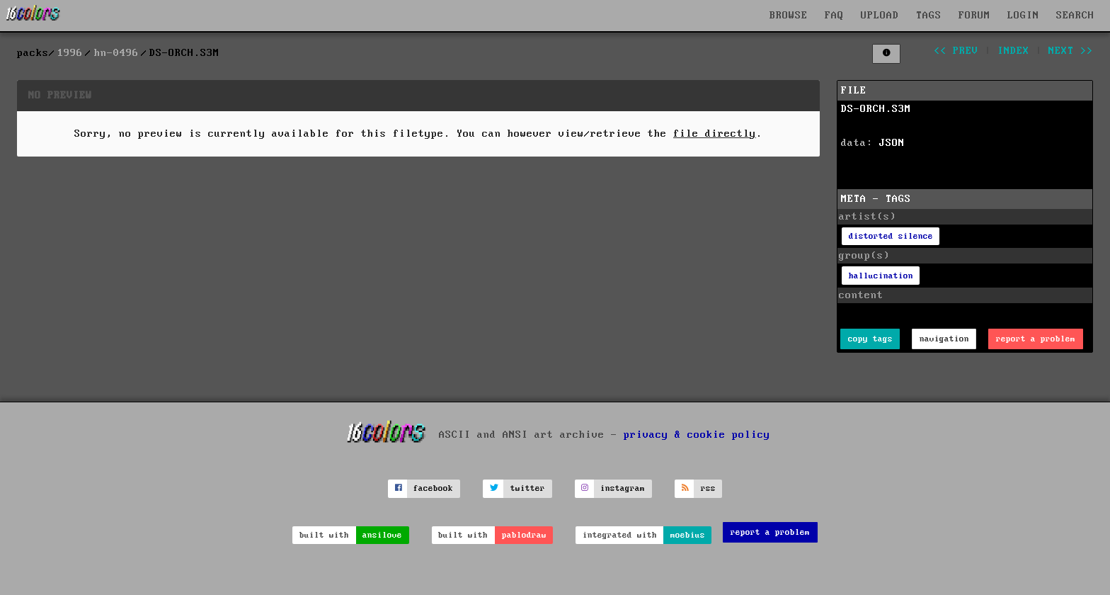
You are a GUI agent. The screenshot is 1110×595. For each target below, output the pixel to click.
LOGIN (1023, 15)
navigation (944, 339)
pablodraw (524, 535)
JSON (892, 143)
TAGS (929, 15)
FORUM (974, 15)
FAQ (834, 15)
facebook (433, 488)
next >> (1070, 51)
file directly (714, 134)
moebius (687, 535)
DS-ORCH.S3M (876, 109)
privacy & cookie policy (697, 434)
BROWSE (788, 15)
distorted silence (891, 236)
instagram (622, 488)
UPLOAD (880, 15)
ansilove (382, 535)
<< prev (956, 51)
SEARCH (1075, 15)
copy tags (870, 339)
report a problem (1035, 339)
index (1013, 51)
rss (708, 488)
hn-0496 (116, 53)
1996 (70, 53)
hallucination (881, 275)
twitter (527, 488)
